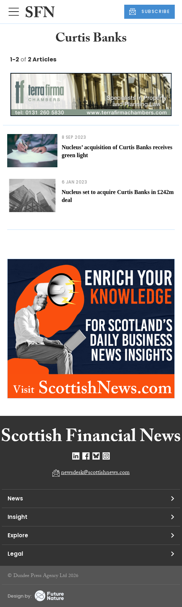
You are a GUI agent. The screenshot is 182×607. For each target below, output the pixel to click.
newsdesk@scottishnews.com (95, 473)
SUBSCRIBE (149, 11)
